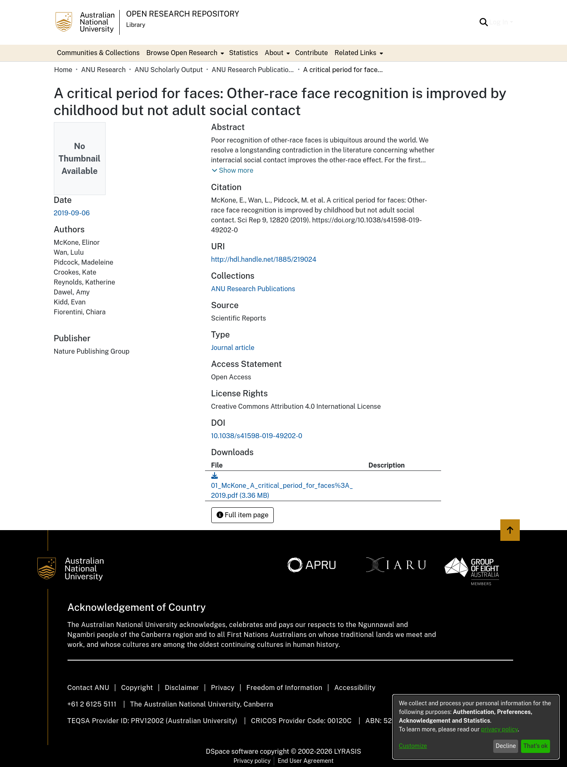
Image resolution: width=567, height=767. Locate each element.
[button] (483, 22)
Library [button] (135, 25)
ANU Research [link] (103, 70)
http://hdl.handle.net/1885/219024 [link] (263, 259)
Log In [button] (499, 22)
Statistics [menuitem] (243, 53)
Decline (506, 746)
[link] (253, 289)
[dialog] (476, 727)
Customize (413, 746)
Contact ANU (88, 688)
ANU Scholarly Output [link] (169, 70)
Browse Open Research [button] (181, 53)
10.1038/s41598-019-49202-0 (256, 436)
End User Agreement (305, 760)
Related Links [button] (355, 53)
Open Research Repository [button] (182, 14)
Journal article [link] (233, 348)
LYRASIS (347, 751)
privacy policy (499, 729)
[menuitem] (184, 53)
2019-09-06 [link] (72, 213)
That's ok (536, 746)
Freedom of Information (284, 688)
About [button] (274, 53)
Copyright (137, 688)
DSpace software (232, 751)
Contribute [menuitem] (311, 53)
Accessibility (355, 688)
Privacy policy (252, 760)
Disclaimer (182, 688)
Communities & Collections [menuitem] (98, 53)
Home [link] (63, 70)
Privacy (222, 688)
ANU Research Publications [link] (253, 70)
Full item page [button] (243, 515)
